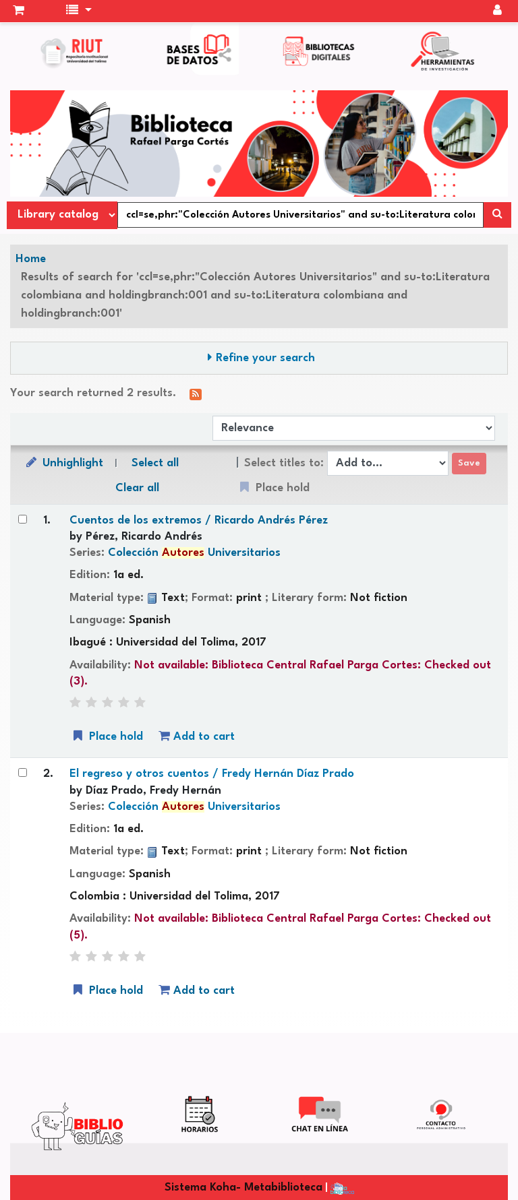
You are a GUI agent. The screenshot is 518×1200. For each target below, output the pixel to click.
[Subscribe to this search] (195, 394)
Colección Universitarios (194, 553)
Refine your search (265, 358)
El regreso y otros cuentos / (211, 774)
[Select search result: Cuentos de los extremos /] (22, 519)
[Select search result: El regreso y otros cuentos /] (22, 772)
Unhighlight (63, 462)
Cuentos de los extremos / (198, 520)
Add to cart (197, 736)
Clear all (137, 488)
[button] (18, 11)
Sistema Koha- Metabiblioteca (243, 1187)
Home (31, 259)
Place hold (106, 736)
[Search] (497, 215)
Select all (155, 463)
